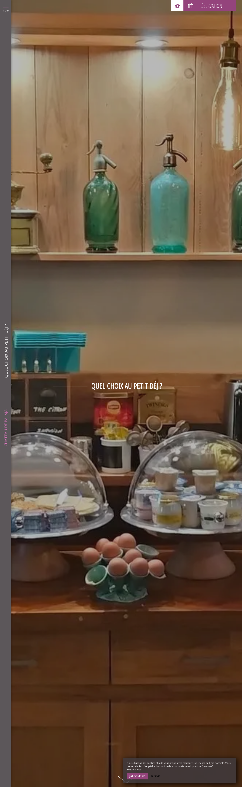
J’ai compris (137, 776)
